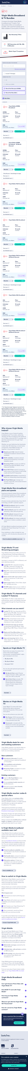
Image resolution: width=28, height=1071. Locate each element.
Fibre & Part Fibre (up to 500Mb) (13, 88)
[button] (14, 1068)
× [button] (26, 1056)
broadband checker (11, 840)
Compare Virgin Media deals (9, 922)
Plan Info (6, 131)
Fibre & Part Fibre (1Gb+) (11, 92)
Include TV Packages (10, 73)
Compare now (18, 1022)
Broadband (3, 6)
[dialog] (14, 1063)
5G (6, 80)
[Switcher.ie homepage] (6, 2)
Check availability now (8, 870)
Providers (10, 6)
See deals (6, 692)
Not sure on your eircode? (20, 69)
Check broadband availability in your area (12, 539)
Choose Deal (18, 131)
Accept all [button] (14, 1065)
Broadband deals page (8, 811)
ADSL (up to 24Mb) (10, 84)
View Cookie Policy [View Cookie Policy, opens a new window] (15, 1062)
